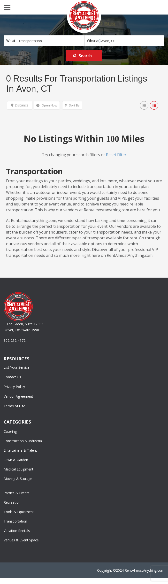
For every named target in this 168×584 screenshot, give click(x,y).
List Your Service (17, 367)
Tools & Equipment (19, 511)
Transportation (15, 521)
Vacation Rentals (17, 530)
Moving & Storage (18, 478)
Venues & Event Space (21, 540)
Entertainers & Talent (20, 450)
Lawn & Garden (16, 459)
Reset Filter (116, 154)
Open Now (46, 105)
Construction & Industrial (23, 441)
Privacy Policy (14, 386)
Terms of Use (14, 406)
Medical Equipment (18, 469)
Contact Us (12, 377)
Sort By (72, 105)
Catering (10, 431)
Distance (20, 105)
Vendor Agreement (18, 396)
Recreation (12, 502)
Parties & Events (17, 493)
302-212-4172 (14, 340)
